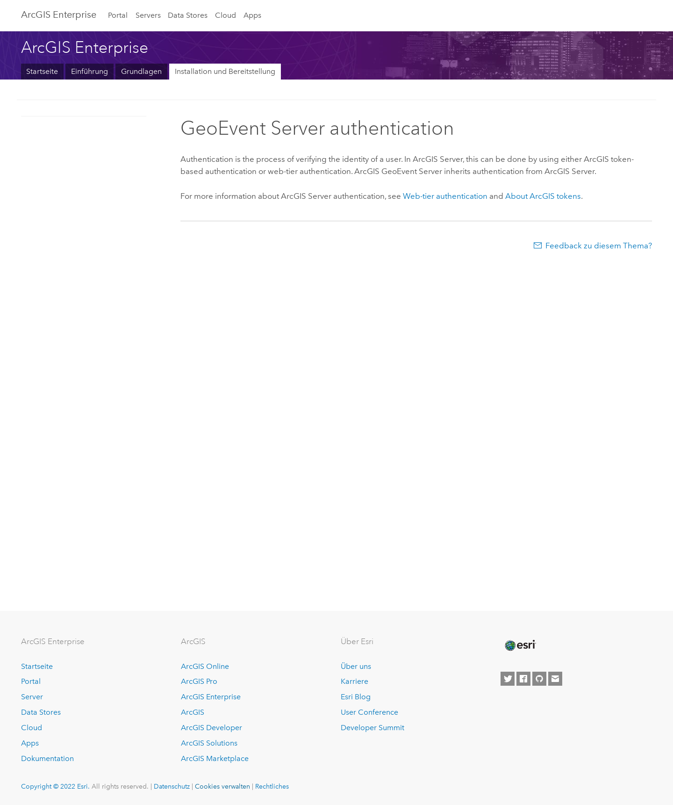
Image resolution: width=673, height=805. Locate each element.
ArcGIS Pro (199, 681)
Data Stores (188, 15)
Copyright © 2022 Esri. (55, 786)
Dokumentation (47, 758)
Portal (118, 15)
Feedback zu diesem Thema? (598, 245)
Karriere (354, 681)
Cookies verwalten (222, 786)
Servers (148, 15)
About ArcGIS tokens (543, 196)
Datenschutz (172, 786)
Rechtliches (272, 786)
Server (32, 696)
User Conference (369, 712)
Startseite (42, 71)
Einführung (89, 71)
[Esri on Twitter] (508, 679)
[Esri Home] (519, 645)
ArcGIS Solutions (209, 743)
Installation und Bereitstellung (225, 71)
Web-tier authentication (445, 196)
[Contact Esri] (555, 679)
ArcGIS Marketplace (215, 758)
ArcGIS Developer (211, 727)
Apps (252, 15)
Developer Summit (372, 727)
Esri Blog (356, 696)
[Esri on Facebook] (523, 679)
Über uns (356, 666)
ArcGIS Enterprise (58, 14)
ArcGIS (192, 712)
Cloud (225, 15)
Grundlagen (141, 71)
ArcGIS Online (205, 666)
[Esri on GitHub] (539, 679)
